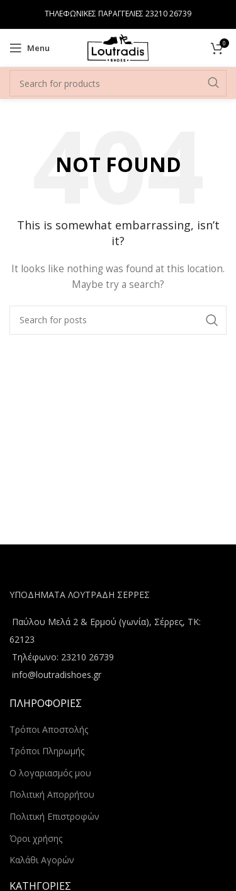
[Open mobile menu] (29, 47)
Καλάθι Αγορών (41, 860)
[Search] (118, 83)
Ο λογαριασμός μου (50, 773)
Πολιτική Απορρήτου (51, 794)
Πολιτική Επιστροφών (54, 816)
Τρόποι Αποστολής (48, 729)
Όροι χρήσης (35, 838)
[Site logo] (117, 47)
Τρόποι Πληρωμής (46, 751)
